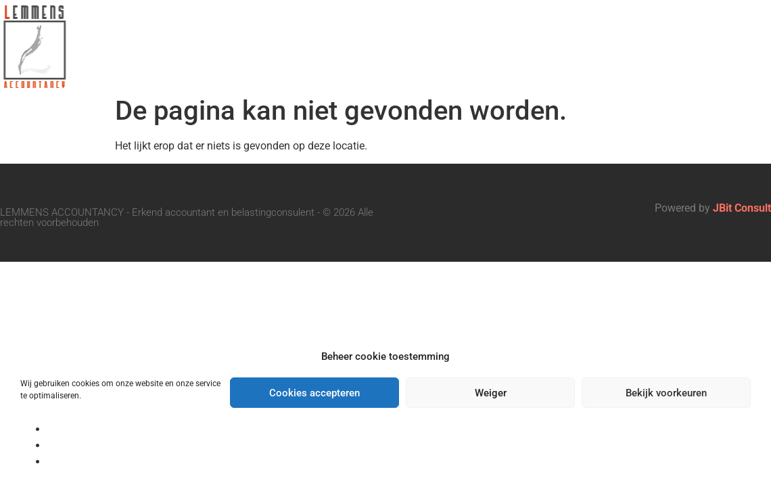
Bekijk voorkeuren (666, 393)
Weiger (491, 393)
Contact (457, 60)
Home (186, 29)
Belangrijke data (571, 29)
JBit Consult (742, 208)
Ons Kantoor (283, 29)
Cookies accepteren (314, 393)
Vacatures (709, 29)
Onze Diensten (417, 29)
